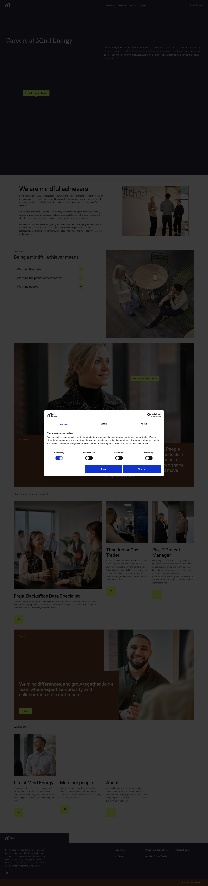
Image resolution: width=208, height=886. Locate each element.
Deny (103, 469)
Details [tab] (104, 424)
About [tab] (144, 424)
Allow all (142, 469)
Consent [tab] (64, 424)
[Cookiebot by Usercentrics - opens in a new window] (149, 415)
